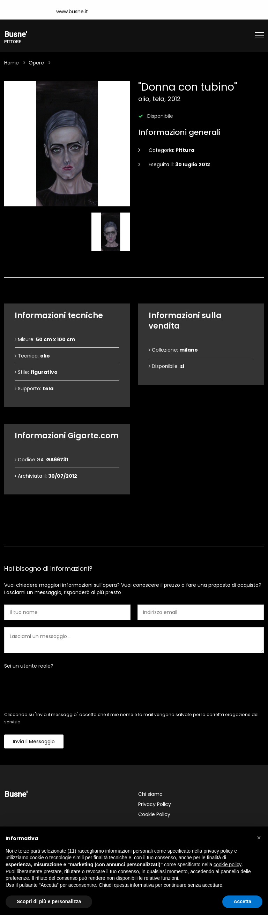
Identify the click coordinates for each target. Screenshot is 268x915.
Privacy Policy (154, 804)
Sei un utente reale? (28, 666)
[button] (259, 837)
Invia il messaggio (34, 741)
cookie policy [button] (227, 864)
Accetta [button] (242, 901)
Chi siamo (150, 794)
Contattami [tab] (134, 534)
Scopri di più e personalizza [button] (49, 901)
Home (11, 63)
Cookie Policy (154, 814)
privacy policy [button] (218, 851)
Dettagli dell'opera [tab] (134, 266)
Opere (36, 63)
